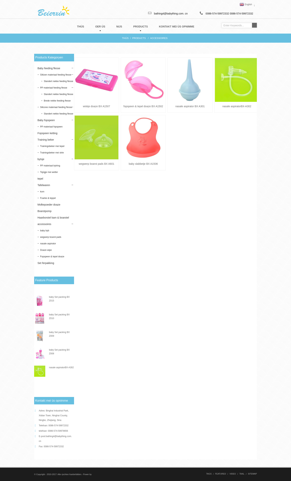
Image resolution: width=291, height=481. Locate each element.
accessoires (159, 38)
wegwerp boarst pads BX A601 (96, 163)
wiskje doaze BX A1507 (96, 106)
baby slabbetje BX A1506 (143, 163)
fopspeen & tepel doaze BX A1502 (143, 106)
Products (139, 38)
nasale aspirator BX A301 (190, 106)
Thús (125, 38)
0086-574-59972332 (241, 13)
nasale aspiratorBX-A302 (61, 367)
